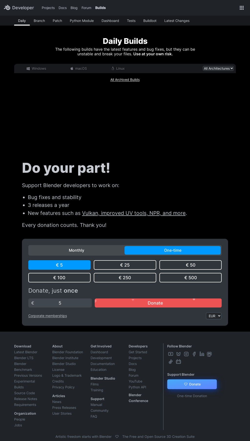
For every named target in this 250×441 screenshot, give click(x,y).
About (57, 346)
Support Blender (181, 374)
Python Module (82, 21)
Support (97, 399)
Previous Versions (28, 375)
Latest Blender (25, 352)
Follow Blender (179, 346)
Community (100, 410)
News (56, 402)
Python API (137, 387)
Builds (100, 8)
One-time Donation (192, 396)
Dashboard (110, 21)
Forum (86, 8)
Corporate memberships (47, 316)
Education (98, 369)
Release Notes (25, 399)
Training (97, 390)
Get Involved (101, 346)
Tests (131, 21)
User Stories (62, 413)
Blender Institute (65, 358)
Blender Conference (138, 398)
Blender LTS (23, 358)
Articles (58, 396)
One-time (172, 250)
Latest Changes (176, 21)
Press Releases (64, 407)
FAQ (94, 416)
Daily (22, 21)
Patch (57, 21)
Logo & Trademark (67, 375)
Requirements (25, 405)
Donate (192, 384)
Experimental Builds (24, 384)
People (19, 419)
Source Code (24, 393)
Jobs (18, 425)
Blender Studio (64, 364)
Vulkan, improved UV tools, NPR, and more (134, 213)
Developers (138, 346)
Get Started (138, 352)
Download (22, 346)
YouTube (135, 381)
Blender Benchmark (23, 367)
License (58, 369)
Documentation (103, 364)
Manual (96, 405)
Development (101, 358)
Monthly (76, 250)
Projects (48, 8)
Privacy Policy (63, 387)
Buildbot (149, 21)
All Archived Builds (125, 79)
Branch (39, 21)
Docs (63, 8)
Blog (74, 8)
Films (95, 384)
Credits (58, 381)
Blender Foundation (67, 352)
